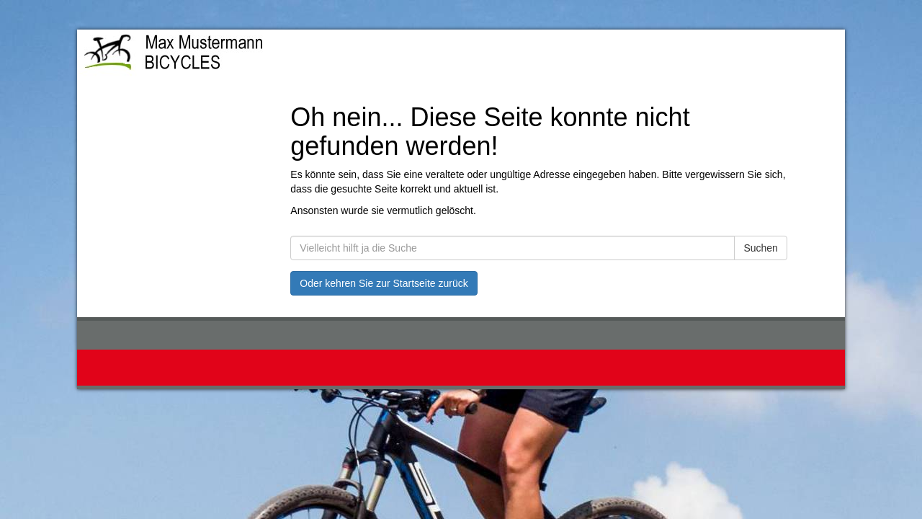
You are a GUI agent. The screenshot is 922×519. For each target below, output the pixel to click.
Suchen (760, 248)
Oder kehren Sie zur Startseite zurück (383, 283)
